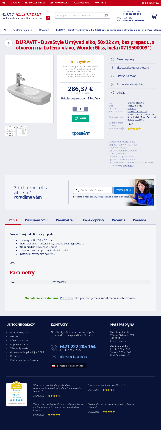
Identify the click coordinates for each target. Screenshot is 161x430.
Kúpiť (83, 118)
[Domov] (5, 2)
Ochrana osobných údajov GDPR (27, 352)
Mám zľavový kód (19, 332)
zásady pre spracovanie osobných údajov (110, 196)
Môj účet (14, 336)
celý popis (128, 165)
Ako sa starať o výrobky (130, 84)
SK (48, 17)
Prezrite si (66, 298)
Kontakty (100, 2)
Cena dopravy (93, 220)
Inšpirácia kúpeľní (35, 2)
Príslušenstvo (36, 220)
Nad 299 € (133, 19)
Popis (13, 220)
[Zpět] (9, 43)
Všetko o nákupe (59, 2)
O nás (14, 2)
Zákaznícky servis (19, 348)
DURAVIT (132, 108)
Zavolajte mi (123, 190)
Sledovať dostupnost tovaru (133, 67)
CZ (48, 13)
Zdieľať (121, 92)
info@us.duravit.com (137, 111)
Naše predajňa (82, 2)
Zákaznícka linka (133, 12)
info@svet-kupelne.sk (73, 357)
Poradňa (139, 220)
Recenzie (118, 220)
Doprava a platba (19, 344)
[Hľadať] (82, 15)
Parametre (65, 220)
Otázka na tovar (126, 76)
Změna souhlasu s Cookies (24, 360)
